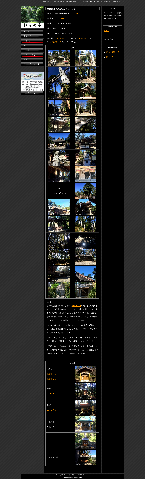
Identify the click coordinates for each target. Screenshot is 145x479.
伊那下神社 (76, 306)
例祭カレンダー (111, 57)
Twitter (106, 35)
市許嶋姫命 (56, 42)
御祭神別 (27, 45)
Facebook (106, 31)
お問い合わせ (30, 55)
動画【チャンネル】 (32, 64)
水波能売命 (51, 410)
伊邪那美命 (51, 379)
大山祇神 (50, 394)
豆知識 (27, 59)
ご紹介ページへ (31, 93)
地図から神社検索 (112, 52)
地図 (77, 13)
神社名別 (27, 41)
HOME (27, 31)
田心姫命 (60, 38)
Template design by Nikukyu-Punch (72, 477)
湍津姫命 (82, 38)
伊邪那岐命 (51, 374)
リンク (27, 50)
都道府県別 (29, 36)
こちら (61, 18)
